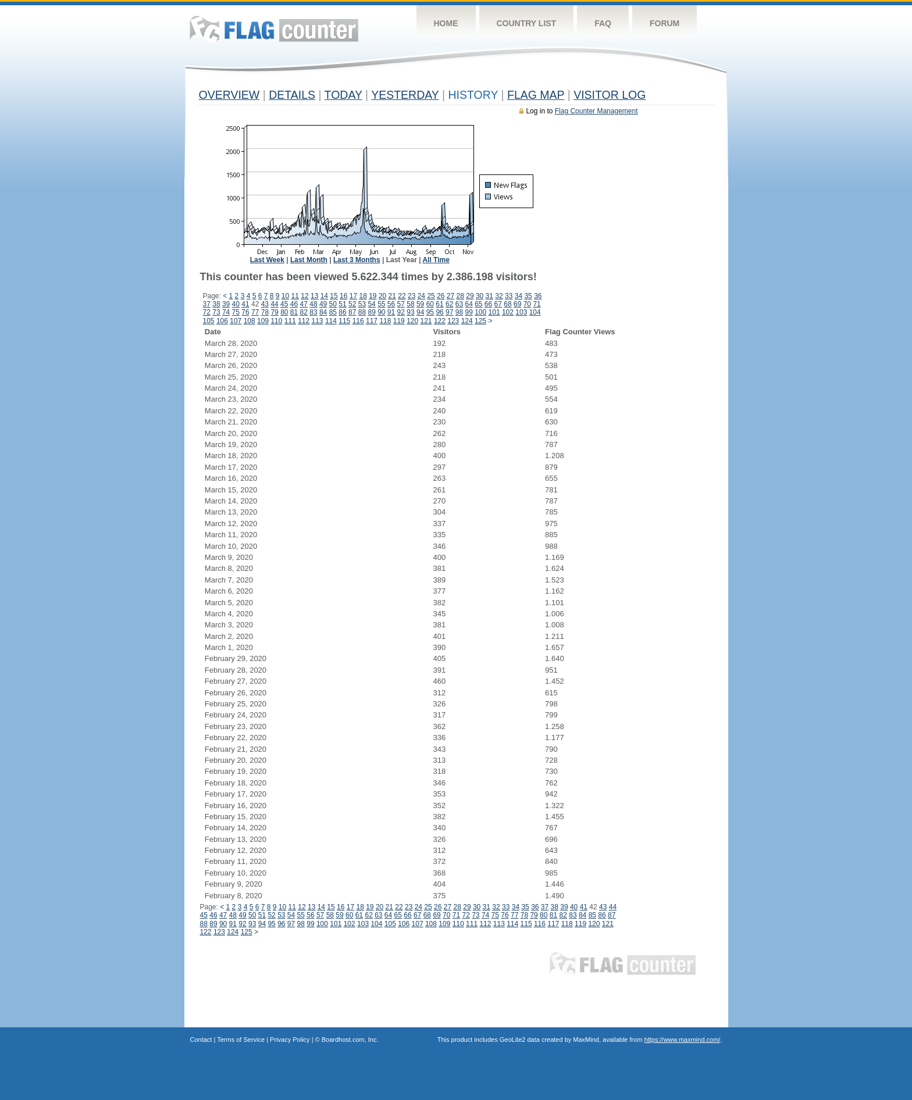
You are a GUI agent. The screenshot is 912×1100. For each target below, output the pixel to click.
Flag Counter (274, 29)
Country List (527, 23)
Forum (664, 23)
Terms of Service (241, 1039)
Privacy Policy (289, 1039)
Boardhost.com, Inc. (350, 1039)
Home (446, 23)
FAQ (602, 23)
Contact (201, 1039)
